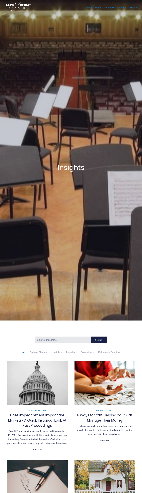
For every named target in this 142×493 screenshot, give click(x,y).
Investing (71, 352)
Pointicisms (87, 352)
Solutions (109, 7)
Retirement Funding (109, 352)
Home (89, 7)
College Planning (39, 352)
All (23, 352)
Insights (133, 7)
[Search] (63, 340)
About (98, 7)
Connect (121, 7)
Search (98, 340)
